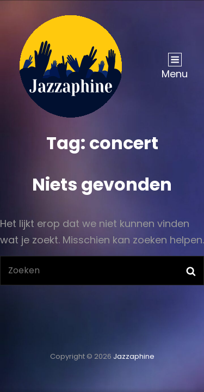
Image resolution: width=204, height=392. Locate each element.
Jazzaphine (133, 356)
